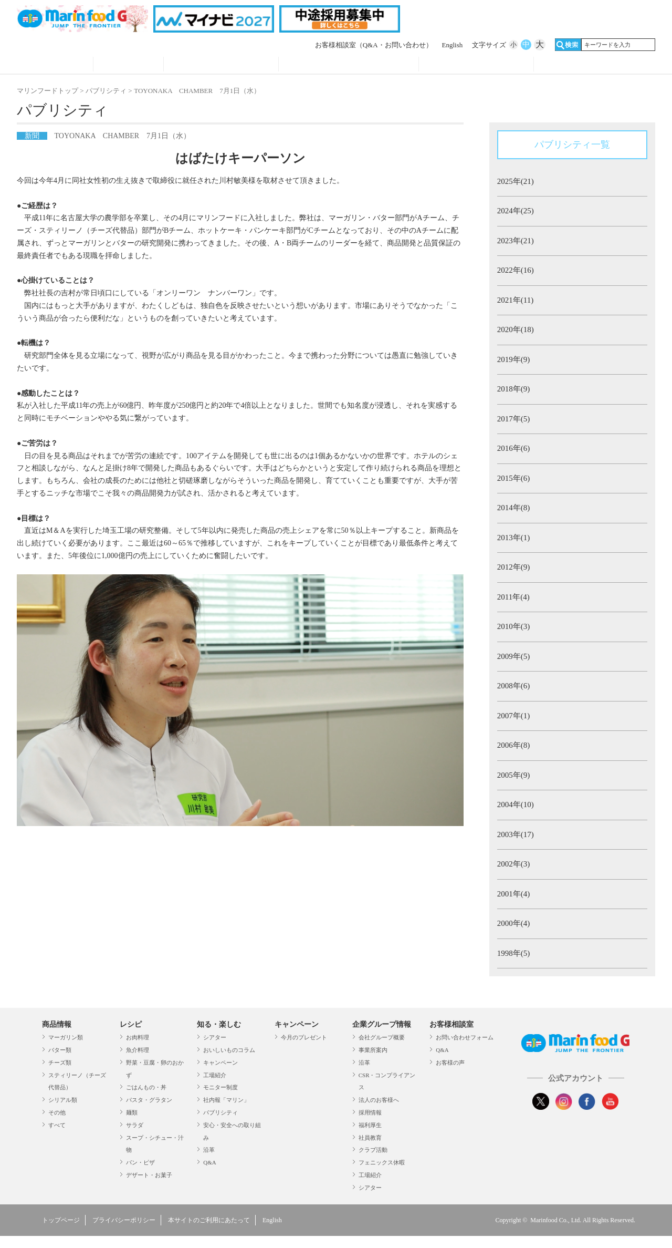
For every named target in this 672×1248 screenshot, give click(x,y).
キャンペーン (220, 1062)
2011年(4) (513, 597)
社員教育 (370, 1137)
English (452, 45)
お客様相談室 (374, 45)
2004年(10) (515, 804)
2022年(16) (515, 270)
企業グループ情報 (476, 65)
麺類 (132, 1112)
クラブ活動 (373, 1150)
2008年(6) (513, 686)
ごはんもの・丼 (146, 1087)
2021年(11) (515, 300)
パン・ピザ (140, 1162)
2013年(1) (513, 537)
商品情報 (55, 65)
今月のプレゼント (304, 1037)
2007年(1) (513, 715)
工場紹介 (214, 1075)
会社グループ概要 (382, 1037)
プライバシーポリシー (123, 1220)
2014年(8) (513, 507)
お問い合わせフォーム (465, 1037)
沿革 (209, 1150)
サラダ (134, 1125)
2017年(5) (513, 419)
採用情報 (370, 1112)
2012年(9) (513, 567)
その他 (57, 1112)
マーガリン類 (65, 1037)
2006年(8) (513, 745)
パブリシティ (106, 91)
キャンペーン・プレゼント (349, 65)
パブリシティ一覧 (572, 144)
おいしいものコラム (229, 1050)
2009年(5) (513, 656)
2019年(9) (513, 359)
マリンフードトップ (47, 91)
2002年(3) (513, 864)
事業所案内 (373, 1050)
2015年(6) (513, 478)
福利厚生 (370, 1125)
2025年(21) (515, 181)
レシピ (128, 65)
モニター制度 (220, 1087)
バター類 (59, 1050)
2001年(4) (513, 894)
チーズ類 (59, 1062)
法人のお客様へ (379, 1100)
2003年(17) (515, 834)
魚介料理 (137, 1050)
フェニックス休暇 (382, 1162)
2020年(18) (515, 329)
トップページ (61, 1220)
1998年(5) (513, 953)
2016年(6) (513, 448)
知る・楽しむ (219, 1024)
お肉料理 (137, 1037)
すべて (57, 1125)
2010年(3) (513, 626)
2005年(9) (513, 775)
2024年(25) (515, 211)
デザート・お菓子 (149, 1175)
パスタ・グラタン (149, 1100)
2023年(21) (515, 240)
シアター (214, 1037)
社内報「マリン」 (226, 1100)
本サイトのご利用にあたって (209, 1220)
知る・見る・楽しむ (221, 65)
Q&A (209, 1162)
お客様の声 (450, 1062)
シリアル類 (62, 1100)
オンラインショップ (591, 65)
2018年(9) (513, 389)
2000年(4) (513, 923)
